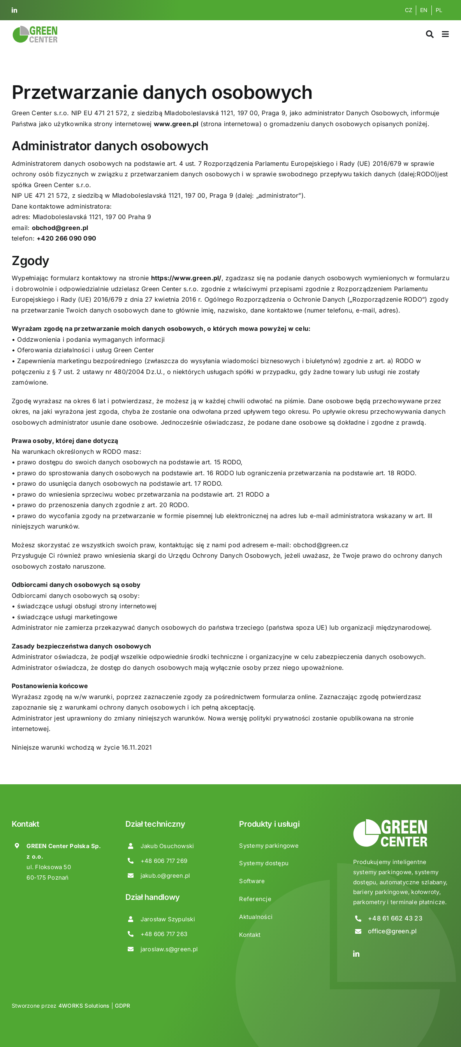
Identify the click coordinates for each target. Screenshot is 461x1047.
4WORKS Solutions (84, 1005)
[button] (15, 1031)
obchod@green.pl (60, 228)
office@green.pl (392, 931)
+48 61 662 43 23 (395, 918)
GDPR (122, 1005)
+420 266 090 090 (66, 238)
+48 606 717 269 (164, 860)
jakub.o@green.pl (165, 875)
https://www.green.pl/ (186, 278)
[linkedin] (14, 10)
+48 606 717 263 (164, 934)
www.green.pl (176, 124)
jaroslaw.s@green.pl (169, 949)
